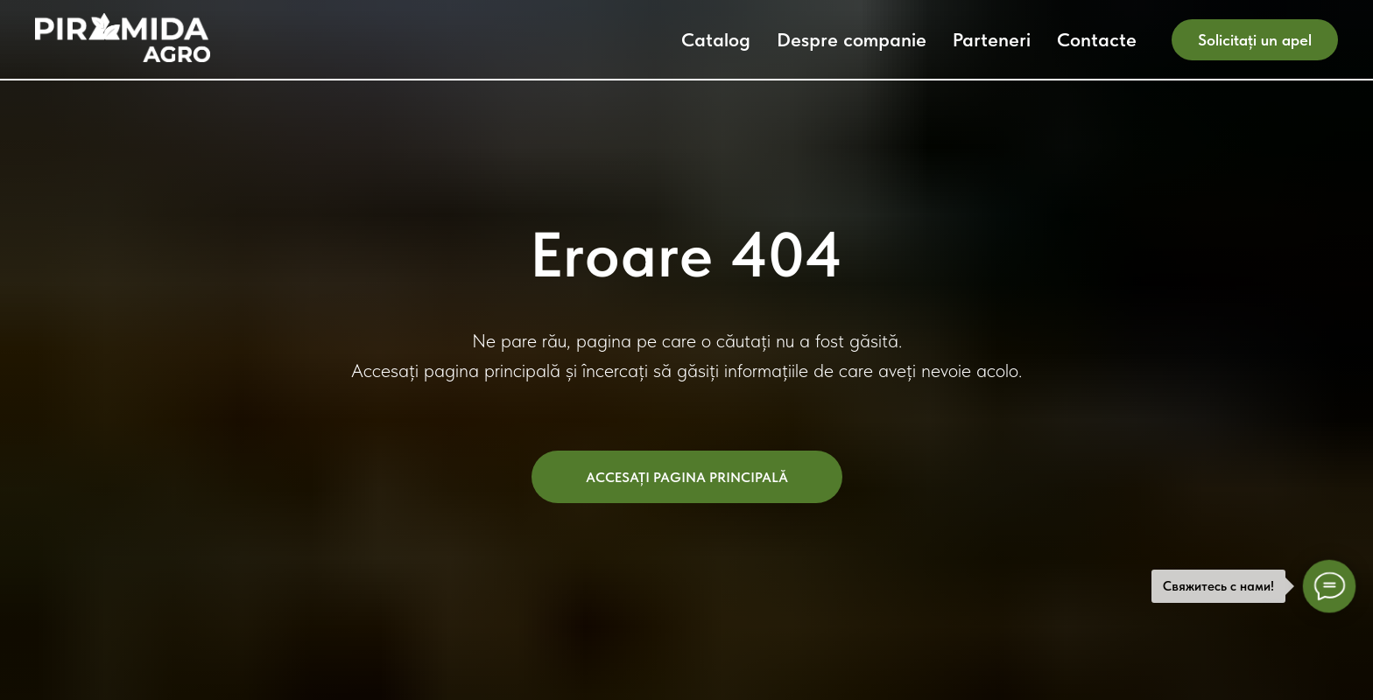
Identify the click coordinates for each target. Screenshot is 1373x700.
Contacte (1097, 39)
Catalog (715, 39)
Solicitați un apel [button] (1255, 40)
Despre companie (851, 39)
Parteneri (992, 39)
